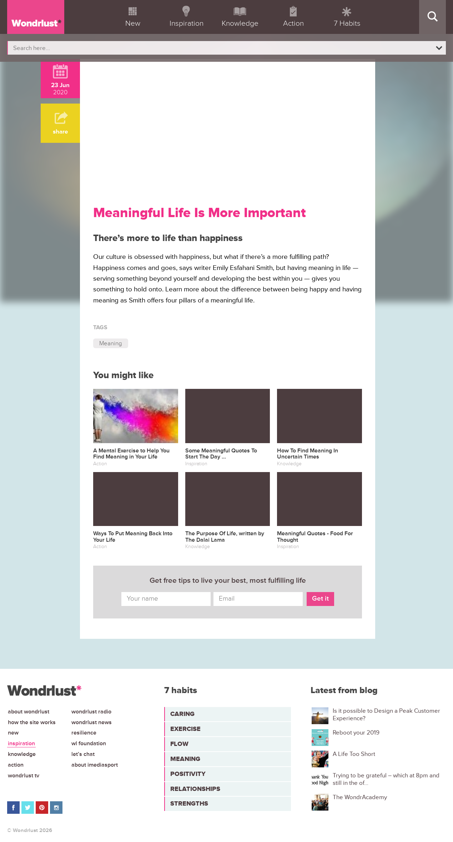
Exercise (185, 729)
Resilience (83, 732)
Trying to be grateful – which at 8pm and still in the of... (386, 779)
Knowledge (22, 754)
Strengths (189, 803)
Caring (182, 714)
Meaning (110, 343)
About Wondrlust (28, 711)
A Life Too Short (354, 754)
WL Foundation (88, 743)
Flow (179, 744)
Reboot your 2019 (356, 732)
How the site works (32, 722)
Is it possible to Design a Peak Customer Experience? (386, 714)
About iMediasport (94, 764)
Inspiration (21, 743)
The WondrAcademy (360, 797)
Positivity (188, 774)
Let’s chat (83, 754)
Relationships (195, 789)
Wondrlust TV (23, 775)
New (13, 732)
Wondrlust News (91, 722)
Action (16, 764)
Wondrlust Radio (91, 711)
